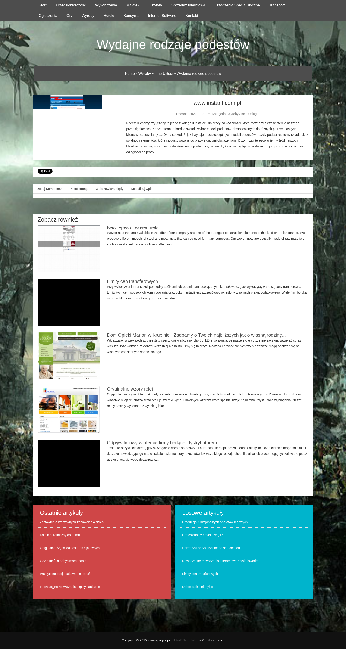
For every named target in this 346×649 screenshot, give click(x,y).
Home (130, 73)
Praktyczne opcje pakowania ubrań (65, 574)
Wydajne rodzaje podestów (199, 73)
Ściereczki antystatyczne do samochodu (211, 548)
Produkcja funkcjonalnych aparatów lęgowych (215, 522)
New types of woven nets (132, 227)
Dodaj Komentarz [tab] (49, 189)
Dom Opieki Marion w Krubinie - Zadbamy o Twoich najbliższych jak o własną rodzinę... (196, 335)
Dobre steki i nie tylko (197, 587)
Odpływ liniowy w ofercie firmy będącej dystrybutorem (162, 442)
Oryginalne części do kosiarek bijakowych (70, 548)
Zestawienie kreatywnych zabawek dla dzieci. (72, 522)
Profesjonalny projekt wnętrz (202, 535)
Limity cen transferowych (132, 281)
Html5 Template (185, 640)
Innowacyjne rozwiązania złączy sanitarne (70, 587)
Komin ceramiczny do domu (60, 535)
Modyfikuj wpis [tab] (141, 189)
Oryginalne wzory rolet (130, 388)
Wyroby (144, 73)
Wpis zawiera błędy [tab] (109, 189)
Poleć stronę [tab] (78, 189)
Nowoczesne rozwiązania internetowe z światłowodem (221, 561)
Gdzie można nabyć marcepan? (63, 561)
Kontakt (192, 16)
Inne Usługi (163, 73)
